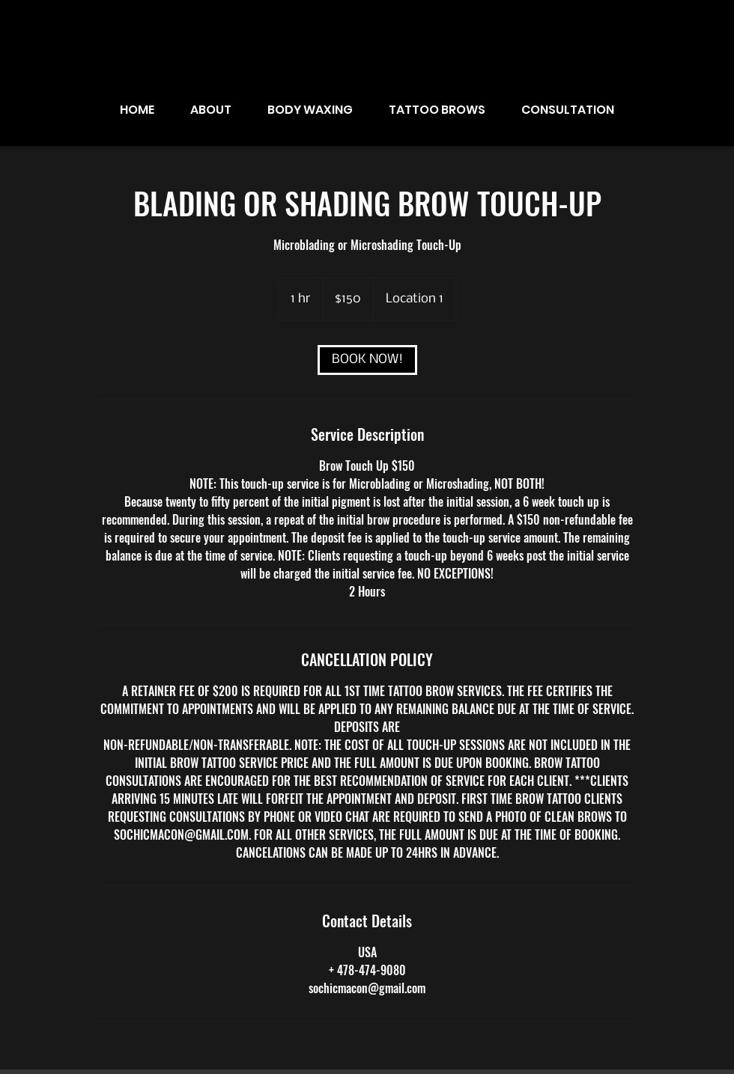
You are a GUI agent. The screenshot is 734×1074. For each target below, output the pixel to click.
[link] (367, 360)
